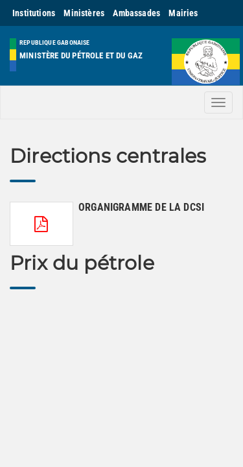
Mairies (183, 13)
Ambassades (136, 13)
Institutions (33, 13)
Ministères (84, 13)
